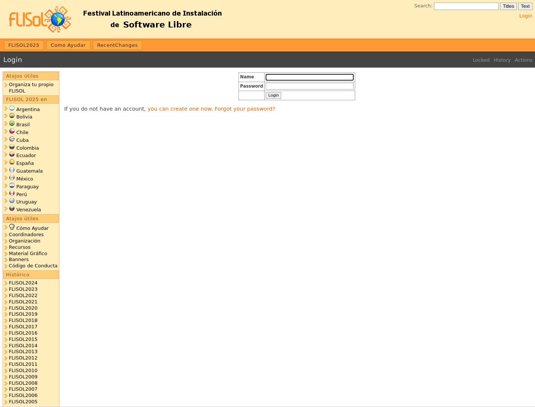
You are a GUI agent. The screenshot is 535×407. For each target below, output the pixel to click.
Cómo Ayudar (32, 228)
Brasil (23, 124)
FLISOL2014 (23, 345)
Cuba (22, 140)
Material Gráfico (28, 253)
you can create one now (179, 109)
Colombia (27, 148)
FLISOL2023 (23, 289)
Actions (523, 60)
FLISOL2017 (23, 326)
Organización (24, 241)
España (25, 163)
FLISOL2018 (23, 320)
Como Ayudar (68, 45)
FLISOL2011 (23, 364)
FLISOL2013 (23, 351)
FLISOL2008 (23, 383)
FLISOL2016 (23, 333)
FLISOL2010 (23, 370)
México (24, 179)
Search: (423, 6)
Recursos (19, 247)
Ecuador (26, 155)
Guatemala (29, 171)
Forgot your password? (245, 109)
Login (525, 16)
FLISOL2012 (23, 358)
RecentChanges (117, 45)
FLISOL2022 (23, 295)
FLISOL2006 (23, 395)
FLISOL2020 (23, 308)
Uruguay (26, 202)
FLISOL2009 (23, 377)
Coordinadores (26, 234)
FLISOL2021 (23, 302)
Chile (22, 132)
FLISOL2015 (23, 339)
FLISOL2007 (23, 389)
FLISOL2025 (24, 45)
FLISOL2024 (23, 283)
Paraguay (27, 186)
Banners (19, 259)
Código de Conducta (33, 265)
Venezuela (28, 209)
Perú (21, 194)
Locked (481, 60)
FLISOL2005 (23, 401)
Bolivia (24, 117)
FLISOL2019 (23, 314)
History (502, 60)
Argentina (28, 109)
